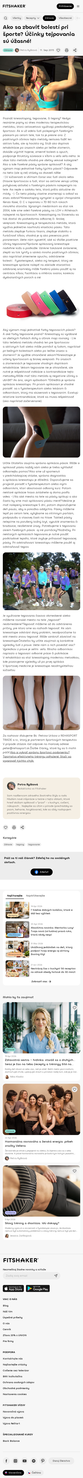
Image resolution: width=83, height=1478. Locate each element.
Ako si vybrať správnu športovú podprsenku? (40, 752)
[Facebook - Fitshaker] (6, 1460)
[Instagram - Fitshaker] (15, 1460)
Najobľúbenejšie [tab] (35, 895)
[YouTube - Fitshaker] (24, 1460)
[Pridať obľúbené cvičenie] (58, 50)
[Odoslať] (56, 1275)
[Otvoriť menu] (78, 6)
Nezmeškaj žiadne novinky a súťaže (24, 1269)
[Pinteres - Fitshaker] (42, 1460)
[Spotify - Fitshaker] (33, 1460)
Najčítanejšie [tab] (14, 895)
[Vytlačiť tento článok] (66, 50)
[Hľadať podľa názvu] (5, 18)
